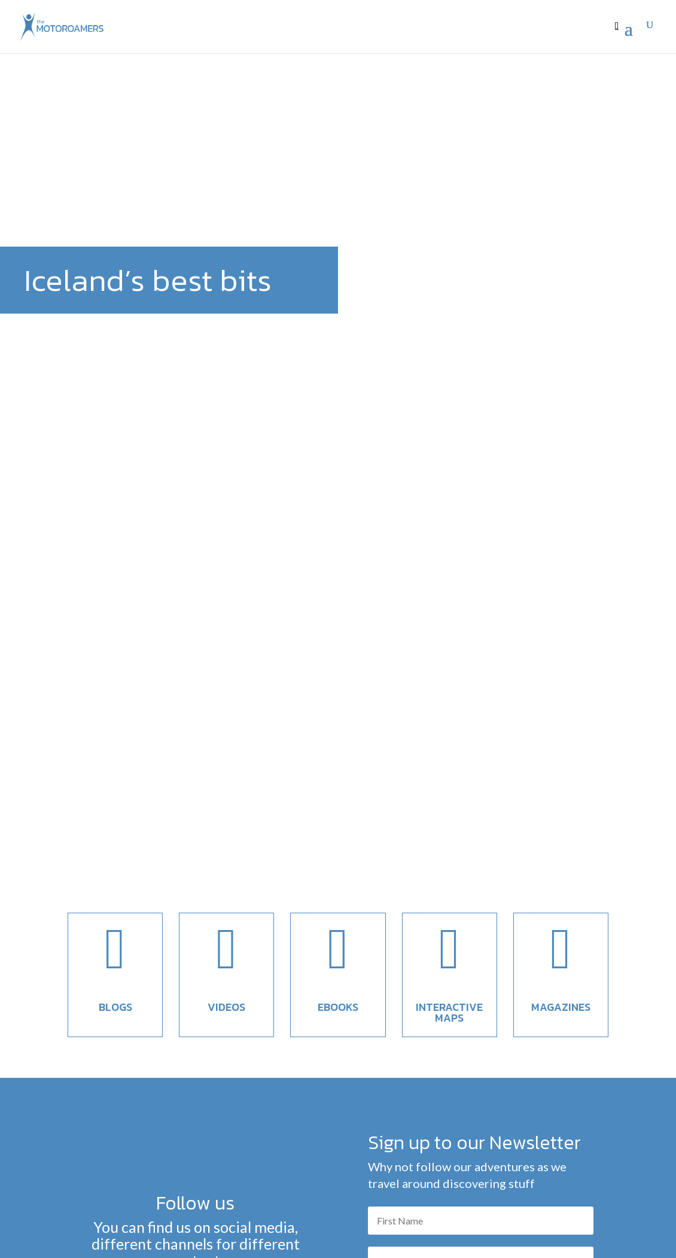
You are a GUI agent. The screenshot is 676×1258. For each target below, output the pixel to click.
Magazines (560, 685)
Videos (226, 685)
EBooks (338, 685)
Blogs (115, 685)
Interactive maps (449, 690)
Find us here (195, 972)
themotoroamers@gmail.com (289, 1225)
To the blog (338, 1165)
